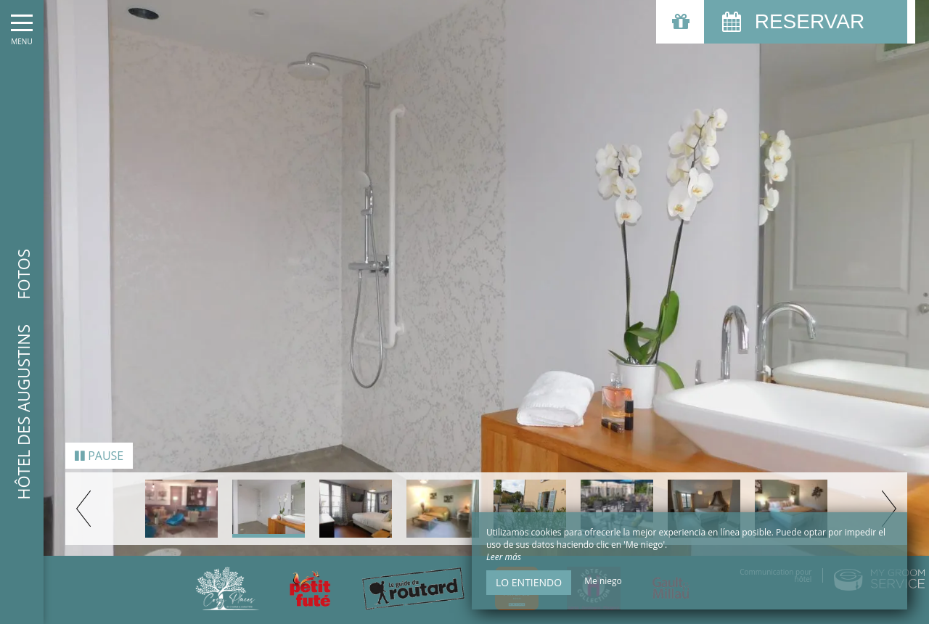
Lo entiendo (529, 582)
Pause (99, 451)
